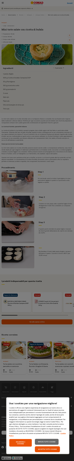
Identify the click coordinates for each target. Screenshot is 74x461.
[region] (37, 425)
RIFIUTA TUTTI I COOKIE (46, 442)
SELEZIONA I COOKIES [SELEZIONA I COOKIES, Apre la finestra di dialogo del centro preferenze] (20, 443)
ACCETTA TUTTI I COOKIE (47, 449)
